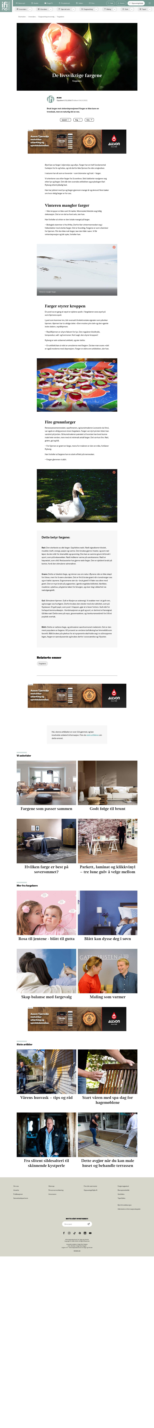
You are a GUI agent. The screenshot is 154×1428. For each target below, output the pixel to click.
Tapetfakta (121, 1198)
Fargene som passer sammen (46, 808)
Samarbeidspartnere (20, 1198)
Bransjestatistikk (123, 1190)
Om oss (16, 1186)
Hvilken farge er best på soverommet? (46, 869)
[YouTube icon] (90, 1233)
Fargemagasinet (123, 1186)
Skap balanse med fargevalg (46, 997)
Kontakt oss (77, 1251)
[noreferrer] (85, 1233)
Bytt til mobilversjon (125, 1205)
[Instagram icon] (69, 1233)
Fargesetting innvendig (46, 17)
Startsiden (22, 17)
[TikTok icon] (74, 1233)
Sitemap (51, 1186)
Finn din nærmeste (90, 1186)
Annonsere (52, 1194)
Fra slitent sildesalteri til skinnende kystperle (46, 1163)
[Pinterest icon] (79, 1233)
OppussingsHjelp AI (90, 1190)
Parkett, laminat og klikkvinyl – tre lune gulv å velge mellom (107, 869)
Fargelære (60, 17)
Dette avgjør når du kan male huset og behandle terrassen (107, 1163)
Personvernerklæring (55, 1190)
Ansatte (16, 1190)
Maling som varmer (108, 997)
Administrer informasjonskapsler (129, 1209)
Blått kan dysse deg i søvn (107, 938)
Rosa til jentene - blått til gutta (46, 938)
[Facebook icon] (63, 1233)
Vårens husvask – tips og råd (46, 1097)
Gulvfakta (121, 1194)
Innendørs (32, 17)
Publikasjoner (18, 1194)
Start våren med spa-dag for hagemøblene (107, 1100)
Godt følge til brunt (107, 808)
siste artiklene (93, 735)
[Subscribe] (88, 1224)
